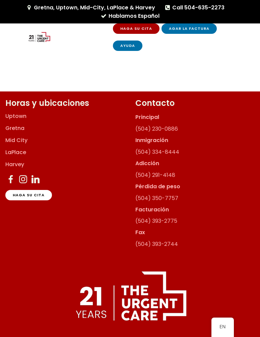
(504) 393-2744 (156, 244)
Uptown (15, 116)
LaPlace (15, 152)
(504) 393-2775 (156, 221)
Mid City (16, 140)
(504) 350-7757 (156, 198)
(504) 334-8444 (157, 152)
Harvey (14, 164)
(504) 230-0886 (156, 129)
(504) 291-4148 (155, 175)
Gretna (14, 128)
